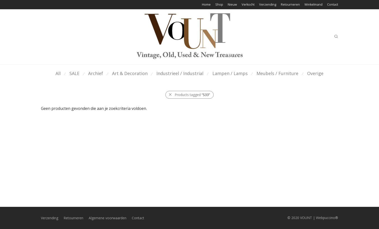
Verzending (267, 4)
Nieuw (232, 4)
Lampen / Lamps (230, 73)
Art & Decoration (130, 73)
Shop (219, 4)
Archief (95, 73)
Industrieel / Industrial (179, 73)
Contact (332, 4)
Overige (315, 73)
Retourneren (290, 4)
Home (206, 4)
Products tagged (192, 94)
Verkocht (248, 4)
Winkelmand (313, 4)
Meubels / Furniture (277, 73)
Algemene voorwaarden (107, 218)
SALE (74, 73)
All (58, 73)
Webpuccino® (327, 217)
